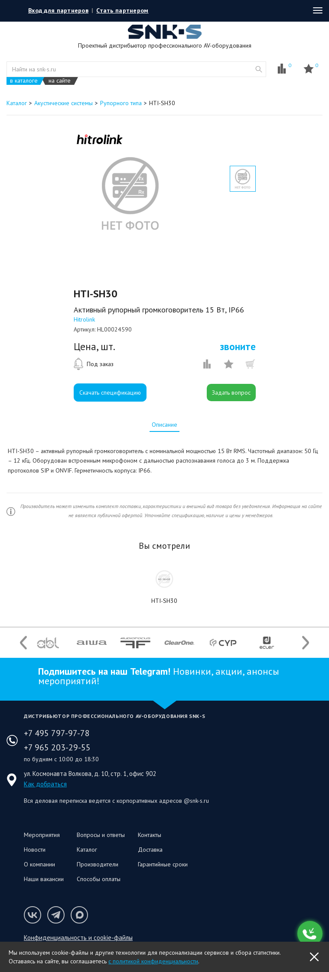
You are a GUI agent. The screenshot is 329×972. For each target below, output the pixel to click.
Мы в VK (32, 915)
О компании (39, 864)
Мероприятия (42, 835)
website (258, 69)
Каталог (87, 849)
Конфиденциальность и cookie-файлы (78, 937)
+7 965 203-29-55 (57, 747)
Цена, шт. (94, 346)
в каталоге (24, 80)
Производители (97, 864)
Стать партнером (122, 10)
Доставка (150, 849)
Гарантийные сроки (163, 864)
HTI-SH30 (164, 601)
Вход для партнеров (58, 10)
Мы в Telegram (56, 915)
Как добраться (45, 784)
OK (314, 957)
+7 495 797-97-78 (57, 733)
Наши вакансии (44, 879)
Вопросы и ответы (101, 835)
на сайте (60, 80)
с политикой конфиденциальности (153, 961)
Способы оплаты (99, 879)
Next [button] (305, 642)
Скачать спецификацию (110, 392)
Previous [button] (23, 642)
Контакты (149, 835)
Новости (35, 849)
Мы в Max (79, 915)
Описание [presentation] (164, 424)
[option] (130, 193)
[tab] (164, 424)
